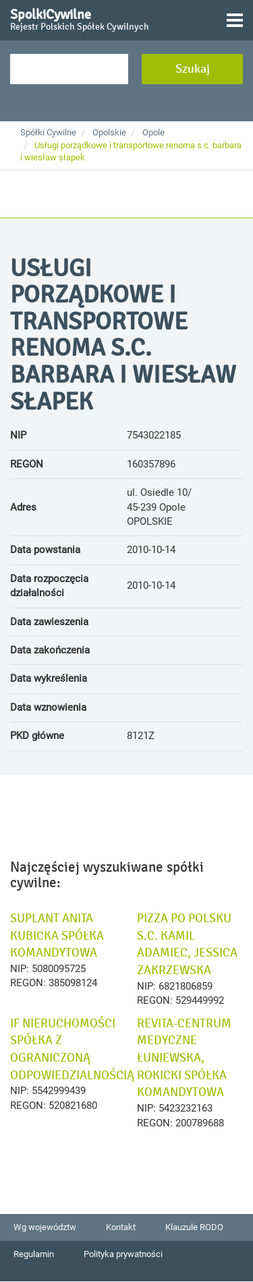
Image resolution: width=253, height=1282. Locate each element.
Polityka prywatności (123, 1254)
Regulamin (33, 1254)
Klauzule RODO (194, 1227)
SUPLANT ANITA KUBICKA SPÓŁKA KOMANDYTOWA (57, 935)
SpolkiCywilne (79, 17)
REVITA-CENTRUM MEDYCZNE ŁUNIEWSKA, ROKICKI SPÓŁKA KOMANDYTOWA (184, 1058)
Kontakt (121, 1227)
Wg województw (44, 1227)
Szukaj (192, 68)
